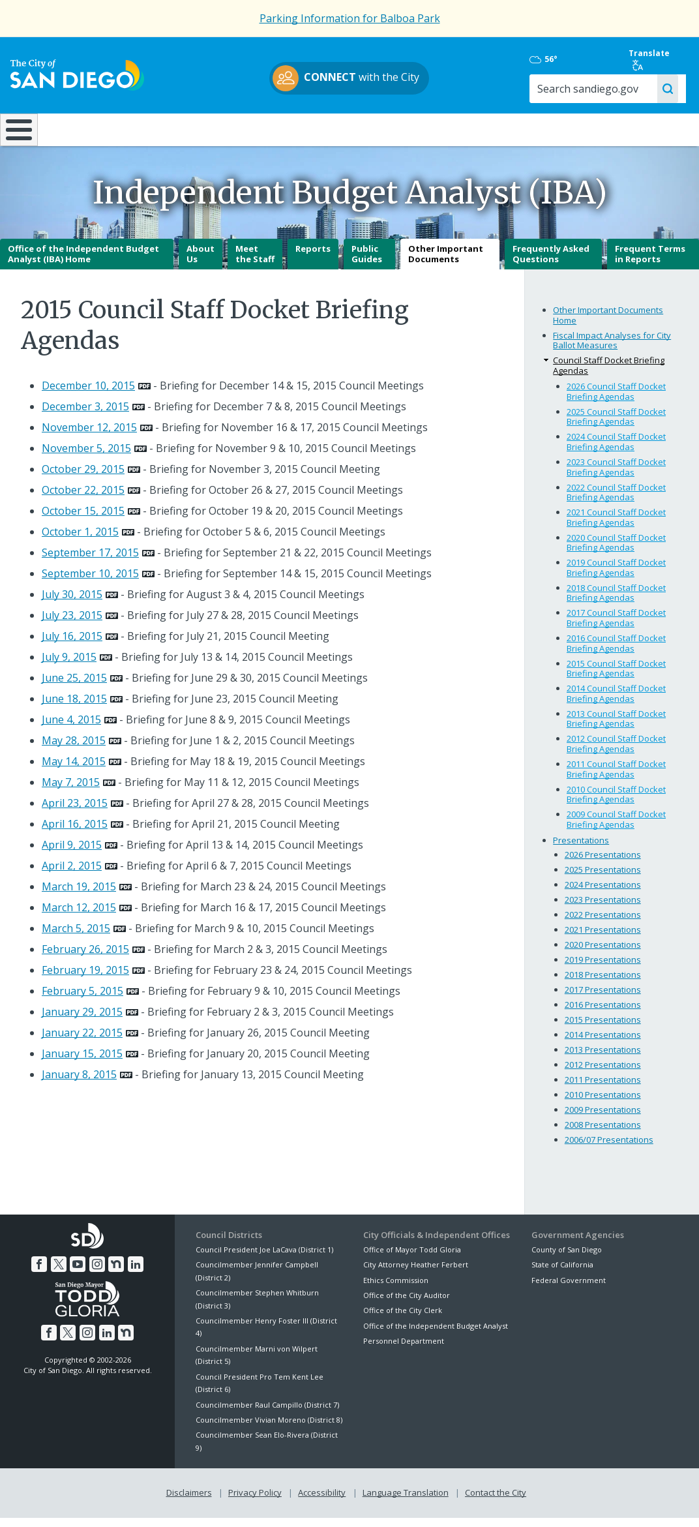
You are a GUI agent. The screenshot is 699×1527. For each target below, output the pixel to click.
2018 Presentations (603, 984)
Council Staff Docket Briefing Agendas (608, 375)
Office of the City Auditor (406, 1304)
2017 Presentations (603, 999)
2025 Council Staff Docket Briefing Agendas (616, 426)
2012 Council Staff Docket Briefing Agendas (616, 753)
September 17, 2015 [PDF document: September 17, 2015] (90, 561)
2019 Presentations (603, 969)
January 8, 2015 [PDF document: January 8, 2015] (79, 1083)
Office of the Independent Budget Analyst (435, 1335)
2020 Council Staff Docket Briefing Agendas (616, 552)
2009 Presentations (603, 1119)
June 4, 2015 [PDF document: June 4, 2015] (71, 728)
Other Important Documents (445, 263)
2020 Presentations (603, 954)
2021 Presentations (603, 939)
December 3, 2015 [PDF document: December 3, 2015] (85, 415)
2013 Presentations (603, 1059)
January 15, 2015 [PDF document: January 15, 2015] (82, 1062)
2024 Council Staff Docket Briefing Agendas (616, 451)
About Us (200, 263)
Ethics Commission (395, 1289)
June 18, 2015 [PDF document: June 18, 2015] (74, 708)
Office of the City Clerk (402, 1320)
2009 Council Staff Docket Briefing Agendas (616, 829)
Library (411, 128)
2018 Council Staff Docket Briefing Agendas (616, 602)
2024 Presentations (603, 894)
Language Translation (406, 1502)
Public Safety (524, 128)
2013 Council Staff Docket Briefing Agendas (616, 728)
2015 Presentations (603, 1029)
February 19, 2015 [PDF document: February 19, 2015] (85, 979)
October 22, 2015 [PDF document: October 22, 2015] (83, 499)
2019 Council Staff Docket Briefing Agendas (616, 577)
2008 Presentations (603, 1134)
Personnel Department (403, 1350)
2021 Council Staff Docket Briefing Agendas (616, 527)
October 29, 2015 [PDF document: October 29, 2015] (83, 478)
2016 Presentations (603, 1014)
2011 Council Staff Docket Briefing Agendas (616, 778)
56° (543, 59)
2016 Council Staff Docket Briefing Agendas (616, 652)
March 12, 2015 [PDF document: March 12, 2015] (79, 916)
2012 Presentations (603, 1074)
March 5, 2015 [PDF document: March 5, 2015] (76, 937)
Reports (313, 258)
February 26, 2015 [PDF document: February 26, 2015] (85, 958)
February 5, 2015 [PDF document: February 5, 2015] (82, 1000)
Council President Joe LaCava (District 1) (264, 1258)
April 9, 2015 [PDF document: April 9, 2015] (72, 854)
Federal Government (568, 1289)
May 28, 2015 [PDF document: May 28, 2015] (74, 749)
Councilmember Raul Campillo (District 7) (267, 1414)
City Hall (640, 128)
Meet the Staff (255, 263)
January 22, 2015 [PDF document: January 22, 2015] (82, 1042)
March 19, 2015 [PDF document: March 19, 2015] (79, 895)
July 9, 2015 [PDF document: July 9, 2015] (69, 666)
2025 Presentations (603, 879)
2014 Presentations (603, 1044)
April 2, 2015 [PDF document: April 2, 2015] (72, 875)
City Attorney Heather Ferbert (415, 1274)
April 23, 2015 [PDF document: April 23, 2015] (75, 812)
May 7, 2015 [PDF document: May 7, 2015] (71, 791)
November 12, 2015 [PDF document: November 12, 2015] (89, 436)
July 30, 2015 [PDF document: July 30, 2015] (72, 603)
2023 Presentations (603, 909)
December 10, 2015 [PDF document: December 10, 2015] (88, 394)
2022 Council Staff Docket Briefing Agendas (616, 502)
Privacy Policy (255, 1502)
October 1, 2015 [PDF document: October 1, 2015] (80, 541)
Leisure (91, 128)
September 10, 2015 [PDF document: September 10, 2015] (90, 582)
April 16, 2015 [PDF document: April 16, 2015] (75, 833)
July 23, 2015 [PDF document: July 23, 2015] (72, 624)
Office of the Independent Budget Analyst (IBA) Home (83, 263)
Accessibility (322, 1502)
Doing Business (303, 128)
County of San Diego (566, 1258)
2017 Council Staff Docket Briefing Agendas (616, 627)
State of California (562, 1274)
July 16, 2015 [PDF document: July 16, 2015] (72, 645)
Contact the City (495, 1502)
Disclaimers (189, 1502)
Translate (649, 59)
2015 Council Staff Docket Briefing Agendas (616, 678)
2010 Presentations (603, 1104)
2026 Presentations (603, 864)
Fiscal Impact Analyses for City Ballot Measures (612, 350)
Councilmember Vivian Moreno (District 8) (269, 1429)
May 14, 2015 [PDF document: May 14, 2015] (74, 770)
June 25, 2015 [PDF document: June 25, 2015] (74, 687)
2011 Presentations (603, 1089)
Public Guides (366, 263)
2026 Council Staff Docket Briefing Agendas (616, 401)
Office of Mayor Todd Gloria (412, 1258)
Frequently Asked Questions (551, 263)
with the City (346, 78)
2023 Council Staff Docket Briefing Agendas (616, 476)
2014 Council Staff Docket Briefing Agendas (616, 703)
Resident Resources (198, 128)
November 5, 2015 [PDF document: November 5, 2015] (86, 457)
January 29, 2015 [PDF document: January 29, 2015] (82, 1021)
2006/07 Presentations (609, 1149)
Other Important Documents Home (608, 324)
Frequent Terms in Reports (650, 263)
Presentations (581, 850)
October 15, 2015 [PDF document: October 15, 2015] (83, 520)
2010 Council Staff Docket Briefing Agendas (616, 804)
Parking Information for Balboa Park (350, 18)
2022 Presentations (603, 924)
